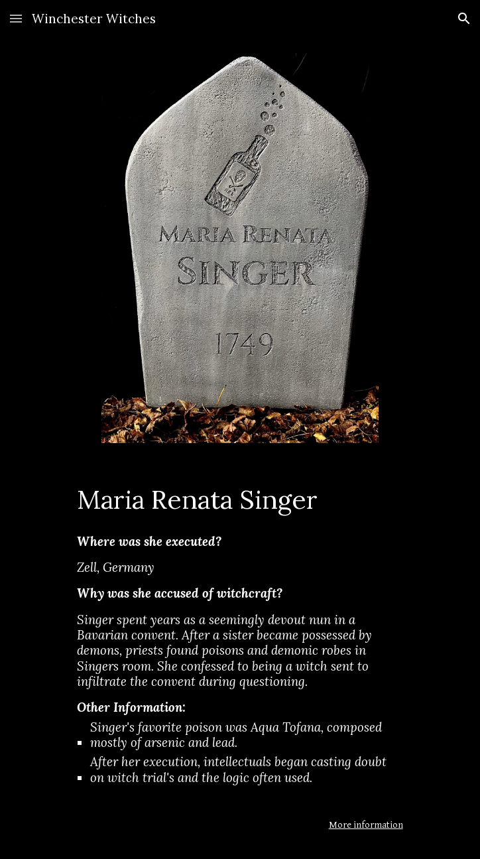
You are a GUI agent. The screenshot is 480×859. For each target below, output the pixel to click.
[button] (16, 18)
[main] (240, 499)
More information (366, 824)
